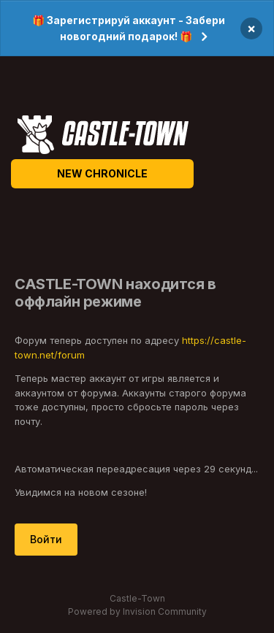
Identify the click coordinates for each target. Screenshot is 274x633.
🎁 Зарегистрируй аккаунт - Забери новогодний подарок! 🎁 (128, 28)
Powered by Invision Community (137, 611)
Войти (46, 539)
